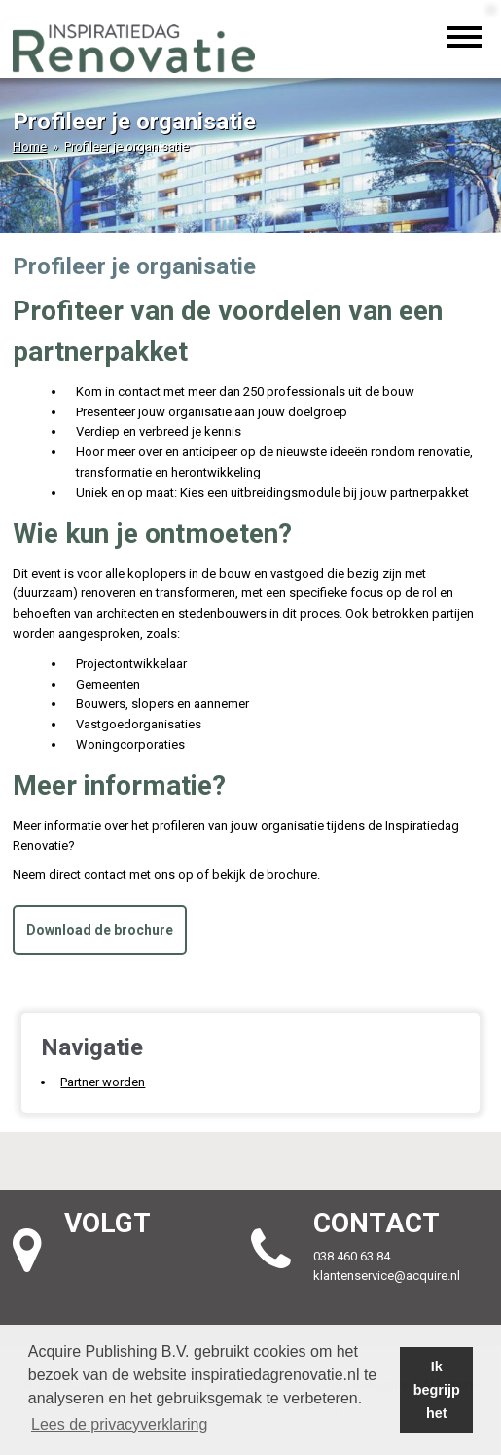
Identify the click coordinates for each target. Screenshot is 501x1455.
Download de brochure (99, 930)
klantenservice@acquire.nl (388, 1275)
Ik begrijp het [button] (436, 1390)
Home (30, 146)
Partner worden (102, 1082)
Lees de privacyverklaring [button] (119, 1424)
